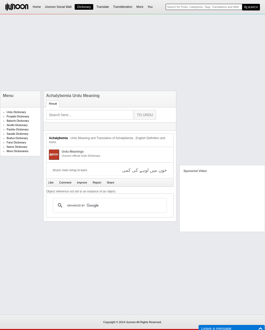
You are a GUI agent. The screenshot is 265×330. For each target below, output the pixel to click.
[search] (109, 205)
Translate (102, 7)
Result (53, 103)
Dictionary (84, 7)
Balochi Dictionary (18, 120)
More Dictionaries (18, 151)
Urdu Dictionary (16, 112)
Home (37, 7)
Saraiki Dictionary (18, 133)
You (150, 7)
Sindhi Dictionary (17, 125)
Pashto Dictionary (18, 129)
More (139, 7)
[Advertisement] (107, 52)
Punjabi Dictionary (18, 116)
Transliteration (122, 7)
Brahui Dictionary (17, 138)
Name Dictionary (17, 146)
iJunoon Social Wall (58, 7)
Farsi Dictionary (16, 142)
